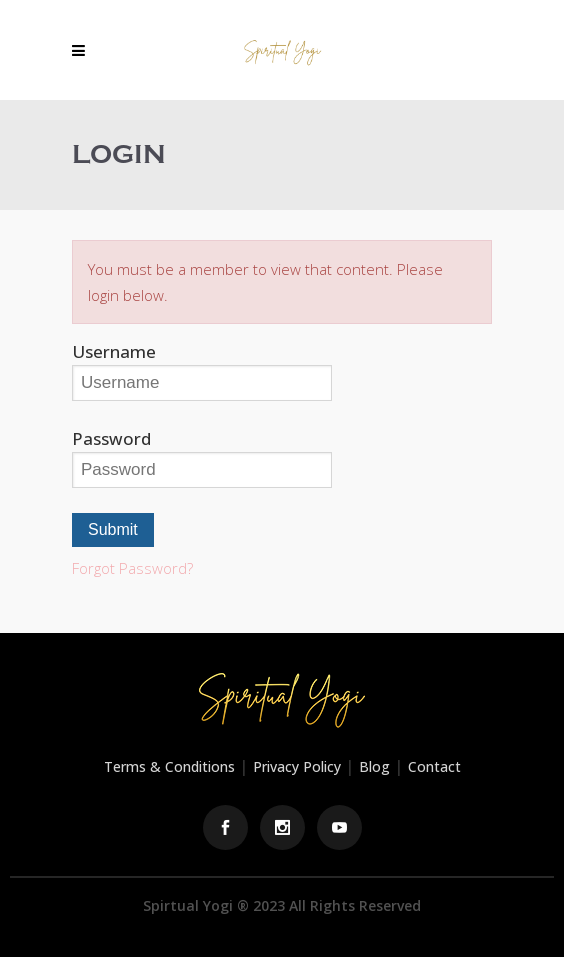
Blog (374, 766)
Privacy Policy (297, 766)
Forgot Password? (132, 568)
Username (114, 351)
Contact (434, 766)
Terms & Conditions (169, 766)
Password (111, 438)
